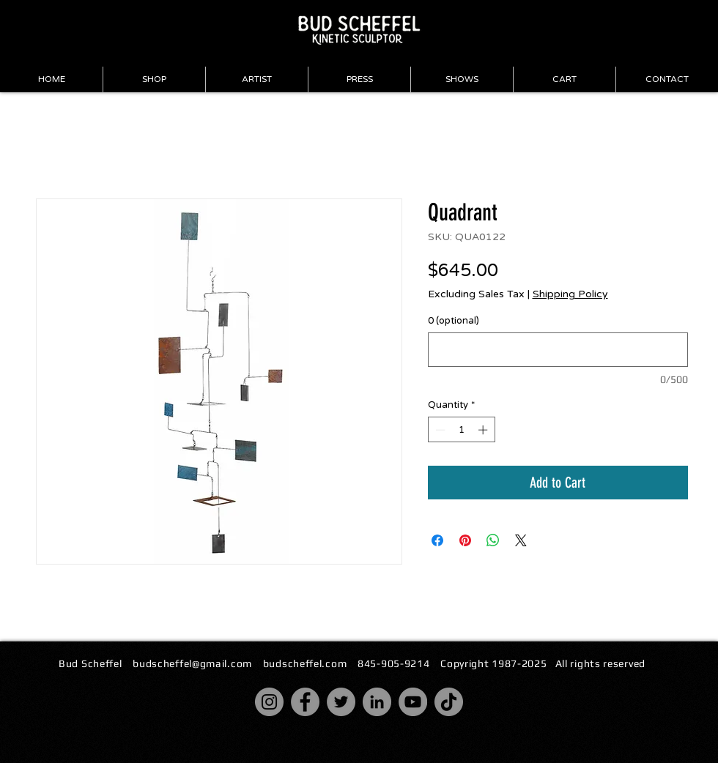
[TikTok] (448, 702)
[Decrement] (439, 429)
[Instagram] (269, 702)
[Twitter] (341, 702)
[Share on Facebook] (437, 540)
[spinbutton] (461, 429)
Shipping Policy (570, 294)
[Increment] (484, 429)
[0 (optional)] (558, 349)
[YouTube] (413, 702)
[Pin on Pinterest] (465, 540)
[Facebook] (305, 702)
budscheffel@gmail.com (192, 663)
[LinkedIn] (377, 702)
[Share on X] (521, 540)
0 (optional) (453, 321)
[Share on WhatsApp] (493, 540)
